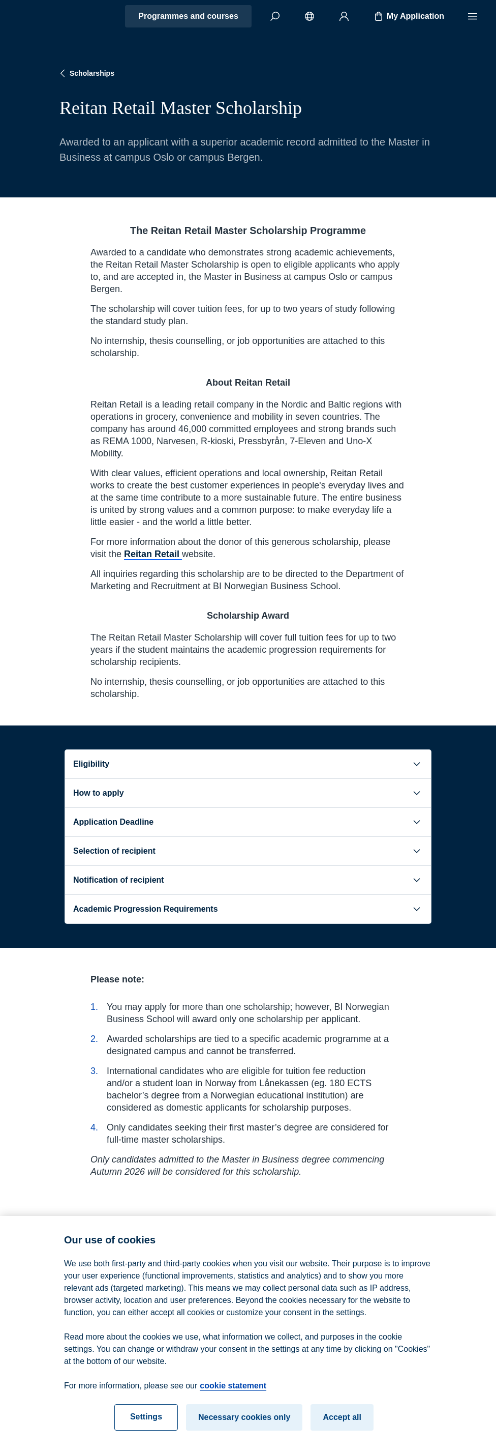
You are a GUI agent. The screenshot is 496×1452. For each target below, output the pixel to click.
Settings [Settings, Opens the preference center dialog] (146, 1425)
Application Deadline (248, 822)
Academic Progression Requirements (248, 909)
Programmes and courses (188, 16)
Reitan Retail (153, 554)
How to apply (248, 793)
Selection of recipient (248, 851)
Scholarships (85, 73)
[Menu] (472, 16)
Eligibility (248, 764)
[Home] (43, 16)
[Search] (275, 16)
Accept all (342, 1426)
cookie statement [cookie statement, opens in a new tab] (233, 1394)
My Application (408, 16)
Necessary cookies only (244, 1426)
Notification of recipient (248, 880)
